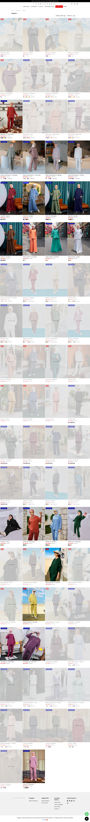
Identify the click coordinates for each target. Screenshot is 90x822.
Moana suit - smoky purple (6, 93)
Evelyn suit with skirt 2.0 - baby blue (76, 661)
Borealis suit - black (5, 541)
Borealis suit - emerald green (74, 541)
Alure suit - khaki (71, 379)
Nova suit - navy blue (50, 459)
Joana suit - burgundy (5, 216)
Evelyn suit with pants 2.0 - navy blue (9, 297)
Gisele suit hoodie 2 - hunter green (8, 622)
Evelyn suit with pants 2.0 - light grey (54, 175)
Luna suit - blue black (27, 743)
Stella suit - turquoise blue (73, 500)
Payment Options (45, 800)
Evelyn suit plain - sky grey (74, 256)
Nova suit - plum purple (73, 459)
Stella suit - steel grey (50, 500)
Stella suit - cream (4, 338)
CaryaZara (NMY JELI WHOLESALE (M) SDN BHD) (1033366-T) (39, 817)
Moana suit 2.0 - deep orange (7, 134)
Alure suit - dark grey (27, 379)
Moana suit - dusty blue (51, 52)
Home (13, 10)
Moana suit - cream (5, 52)
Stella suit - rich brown (28, 338)
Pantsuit (24, 10)
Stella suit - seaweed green (51, 338)
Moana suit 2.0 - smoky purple (74, 134)
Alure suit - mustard (5, 419)
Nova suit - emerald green (6, 459)
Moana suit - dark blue (28, 52)
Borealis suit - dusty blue (51, 541)
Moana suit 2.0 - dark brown (52, 93)
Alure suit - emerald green (51, 379)
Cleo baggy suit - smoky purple (30, 661)
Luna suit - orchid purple (28, 784)
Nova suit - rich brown (5, 500)
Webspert (71, 817)
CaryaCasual (18, 10)
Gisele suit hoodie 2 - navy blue (52, 622)
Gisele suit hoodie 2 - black (6, 582)
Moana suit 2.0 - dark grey (74, 93)
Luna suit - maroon (72, 743)
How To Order (45, 802)
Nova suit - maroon (27, 459)
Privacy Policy (57, 802)
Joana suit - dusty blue (28, 216)
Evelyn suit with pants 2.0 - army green (9, 175)
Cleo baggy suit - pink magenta (7, 661)
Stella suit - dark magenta (28, 297)
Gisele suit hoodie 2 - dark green (53, 582)
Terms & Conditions (58, 804)
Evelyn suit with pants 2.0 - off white (76, 175)
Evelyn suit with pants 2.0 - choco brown (32, 175)
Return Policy (57, 806)
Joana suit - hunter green (51, 216)
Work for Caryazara (33, 800)
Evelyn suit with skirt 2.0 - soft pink (8, 743)
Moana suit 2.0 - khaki (28, 134)
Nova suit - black (71, 419)
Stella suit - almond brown (51, 297)
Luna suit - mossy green (6, 784)
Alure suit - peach (49, 419)
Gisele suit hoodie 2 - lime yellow (30, 622)
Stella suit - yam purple (73, 338)
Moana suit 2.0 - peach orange (52, 134)
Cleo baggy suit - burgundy (51, 661)
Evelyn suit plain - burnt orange (30, 256)
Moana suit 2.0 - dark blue (28, 93)
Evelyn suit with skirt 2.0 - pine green (76, 702)
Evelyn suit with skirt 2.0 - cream (30, 702)
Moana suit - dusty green (73, 52)
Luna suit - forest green (51, 743)
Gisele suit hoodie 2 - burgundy (30, 582)
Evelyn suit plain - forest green (52, 256)
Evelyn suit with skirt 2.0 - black (7, 702)
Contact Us (56, 808)
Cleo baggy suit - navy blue (74, 622)
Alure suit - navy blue (27, 419)
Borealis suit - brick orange (29, 541)
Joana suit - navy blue (73, 216)
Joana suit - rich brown (5, 256)
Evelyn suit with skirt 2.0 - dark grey (53, 702)
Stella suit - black (72, 297)
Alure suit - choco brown (6, 379)
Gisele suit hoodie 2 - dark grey (75, 582)
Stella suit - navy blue (27, 500)
